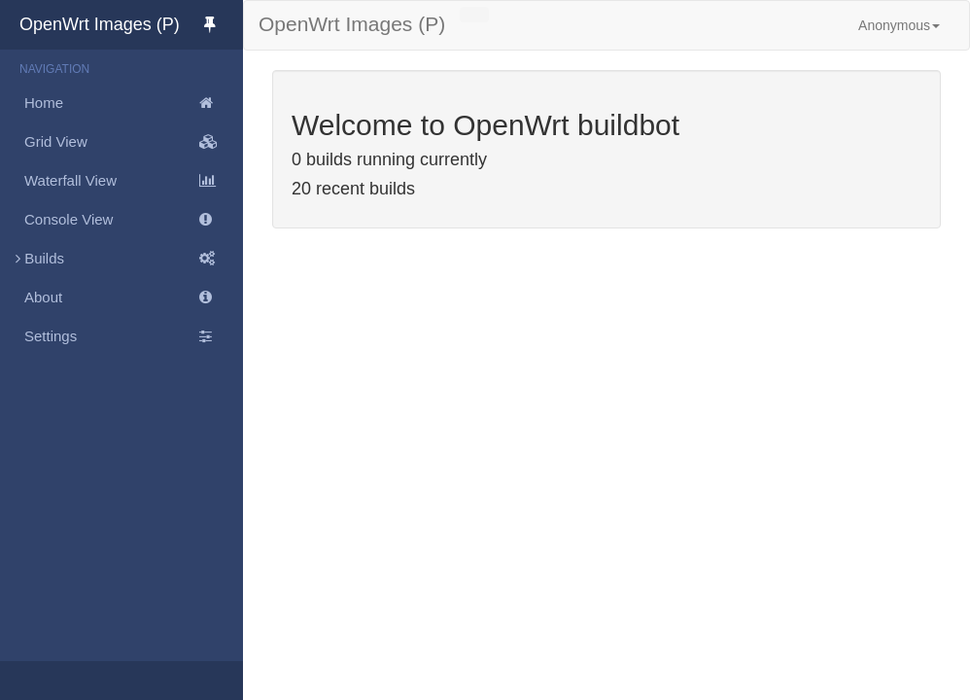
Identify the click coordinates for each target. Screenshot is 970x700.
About (133, 297)
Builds (121, 258)
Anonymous (899, 25)
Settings (133, 336)
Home (133, 103)
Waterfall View (133, 180)
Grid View (133, 141)
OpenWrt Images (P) (131, 24)
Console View (133, 219)
